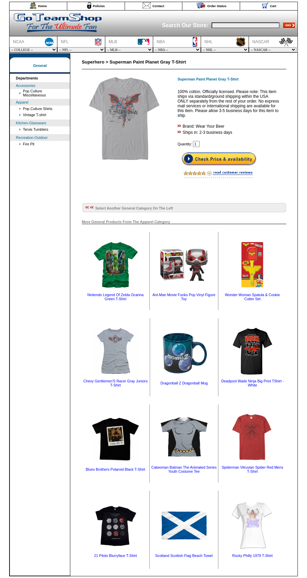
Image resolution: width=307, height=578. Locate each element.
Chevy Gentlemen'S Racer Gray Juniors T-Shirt (116, 383)
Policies (99, 6)
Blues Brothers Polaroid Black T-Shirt (115, 469)
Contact (158, 6)
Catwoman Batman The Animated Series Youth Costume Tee (183, 469)
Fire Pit (29, 144)
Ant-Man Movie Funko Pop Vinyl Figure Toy (183, 297)
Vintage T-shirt (34, 115)
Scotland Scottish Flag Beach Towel (184, 556)
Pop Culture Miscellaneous (34, 93)
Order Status (217, 6)
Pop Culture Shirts (37, 109)
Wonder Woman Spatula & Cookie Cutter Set (252, 297)
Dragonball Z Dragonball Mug (183, 383)
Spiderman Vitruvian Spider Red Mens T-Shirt (252, 469)
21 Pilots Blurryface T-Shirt (115, 556)
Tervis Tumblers (36, 129)
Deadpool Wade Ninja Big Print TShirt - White (252, 383)
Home (42, 6)
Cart (273, 6)
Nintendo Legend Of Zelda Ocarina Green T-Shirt (115, 297)
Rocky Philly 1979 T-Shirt (252, 556)
